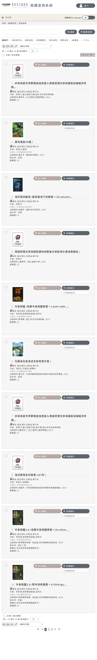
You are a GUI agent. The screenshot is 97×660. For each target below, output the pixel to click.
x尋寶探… (75, 40)
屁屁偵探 (29, 40)
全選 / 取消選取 (11, 55)
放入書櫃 (40, 64)
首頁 (4, 23)
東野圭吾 (64, 40)
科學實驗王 (41, 40)
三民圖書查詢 (69, 128)
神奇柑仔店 (17, 40)
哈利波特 (53, 40)
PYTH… (87, 40)
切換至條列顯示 (88, 54)
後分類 (8, 16)
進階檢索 (86, 31)
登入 (86, 5)
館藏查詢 (12, 23)
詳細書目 (68, 64)
